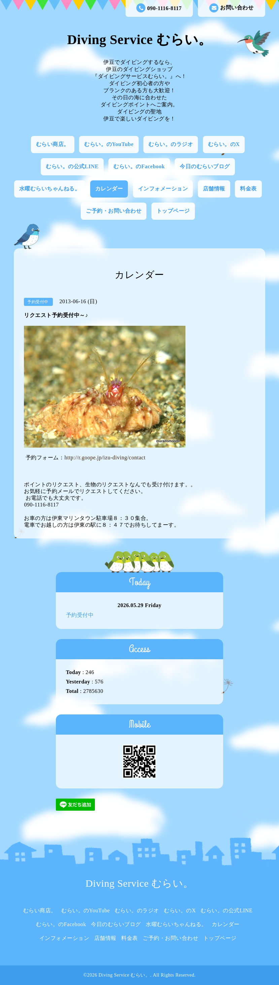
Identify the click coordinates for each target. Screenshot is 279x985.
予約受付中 (80, 615)
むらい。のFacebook (139, 166)
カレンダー (109, 188)
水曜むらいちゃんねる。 (49, 188)
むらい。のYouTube (109, 144)
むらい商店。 (52, 144)
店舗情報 (214, 188)
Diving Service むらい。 (139, 39)
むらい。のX (224, 144)
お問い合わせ (231, 7)
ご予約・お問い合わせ (113, 211)
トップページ (173, 211)
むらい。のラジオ (170, 144)
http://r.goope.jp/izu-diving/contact (104, 457)
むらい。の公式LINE (72, 166)
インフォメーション (163, 188)
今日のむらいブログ (205, 166)
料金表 (248, 188)
